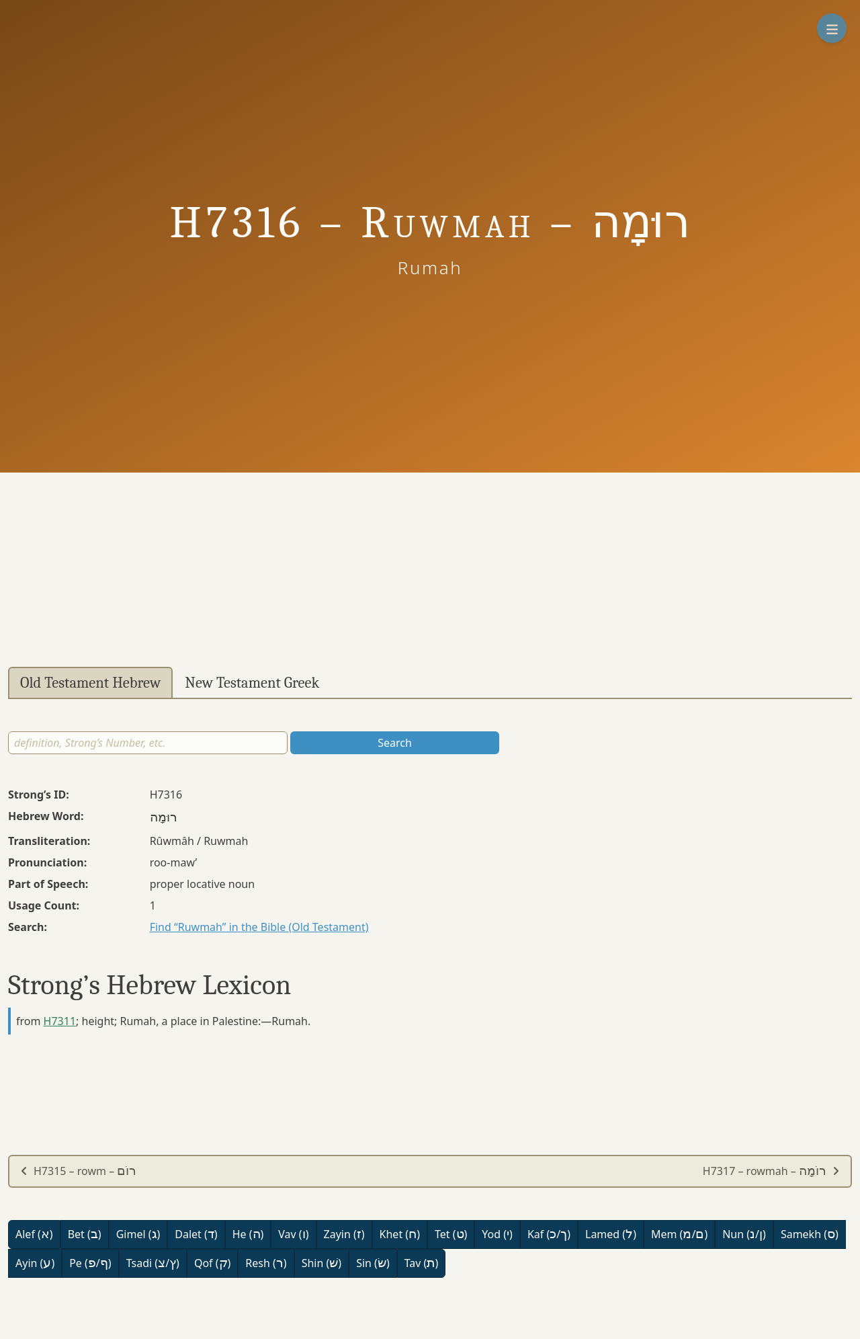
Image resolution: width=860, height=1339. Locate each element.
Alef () (34, 1234)
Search (395, 742)
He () (248, 1234)
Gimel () (138, 1234)
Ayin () (34, 1263)
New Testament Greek (252, 683)
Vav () (293, 1234)
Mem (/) (679, 1234)
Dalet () (196, 1234)
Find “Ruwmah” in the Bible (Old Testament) (259, 927)
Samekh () (809, 1234)
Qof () (212, 1263)
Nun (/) (744, 1234)
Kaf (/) (548, 1234)
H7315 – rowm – (78, 1171)
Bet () (84, 1234)
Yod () (497, 1234)
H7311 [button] (60, 1021)
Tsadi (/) (152, 1263)
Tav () (421, 1263)
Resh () (265, 1263)
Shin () (321, 1263)
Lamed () (610, 1234)
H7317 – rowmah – (771, 1171)
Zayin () (344, 1234)
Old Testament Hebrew (90, 683)
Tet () (451, 1234)
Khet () (400, 1234)
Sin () (373, 1263)
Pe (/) (90, 1263)
